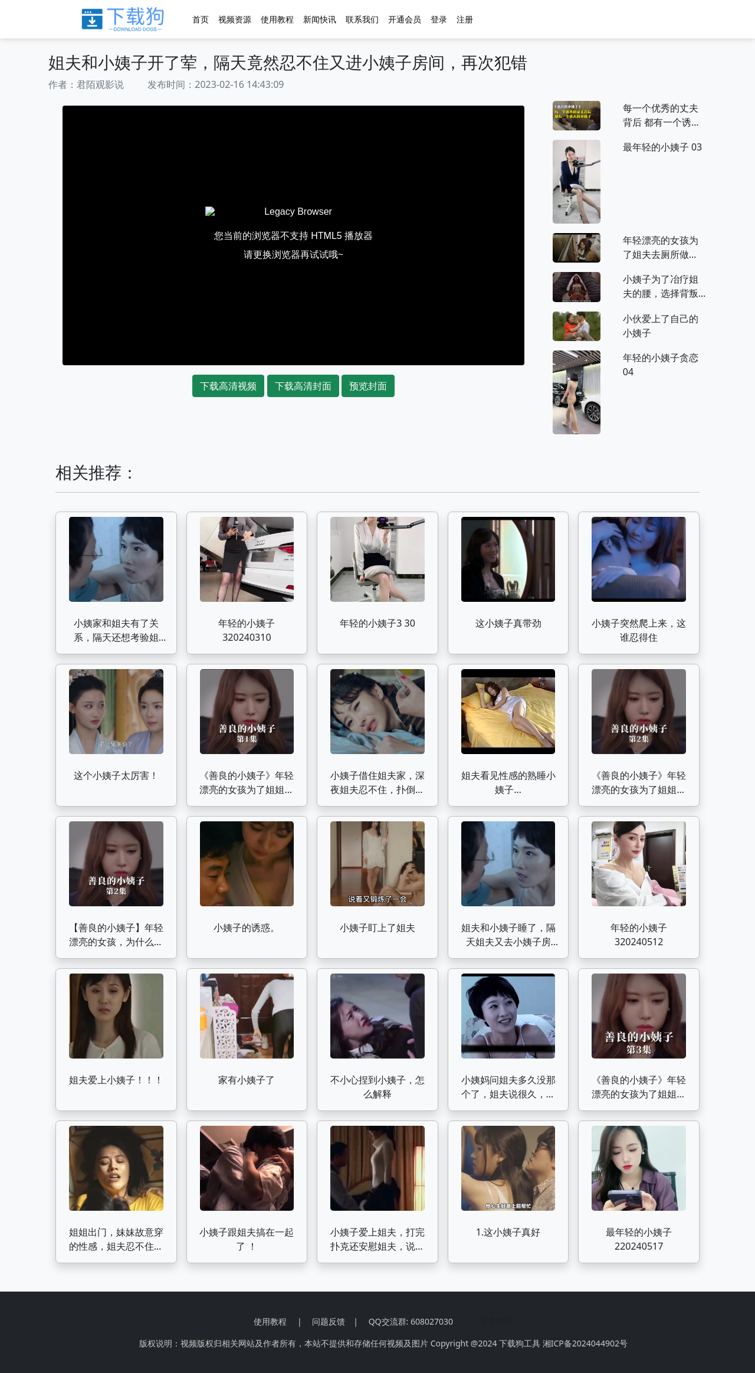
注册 (465, 19)
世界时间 (496, 1321)
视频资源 (234, 19)
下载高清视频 (228, 385)
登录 (439, 19)
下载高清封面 (303, 385)
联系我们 (362, 19)
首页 (200, 19)
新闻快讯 (319, 19)
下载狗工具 (519, 1343)
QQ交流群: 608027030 (411, 1321)
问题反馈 (328, 1321)
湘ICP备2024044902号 (585, 1343)
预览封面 (368, 385)
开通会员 (404, 19)
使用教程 (277, 19)
